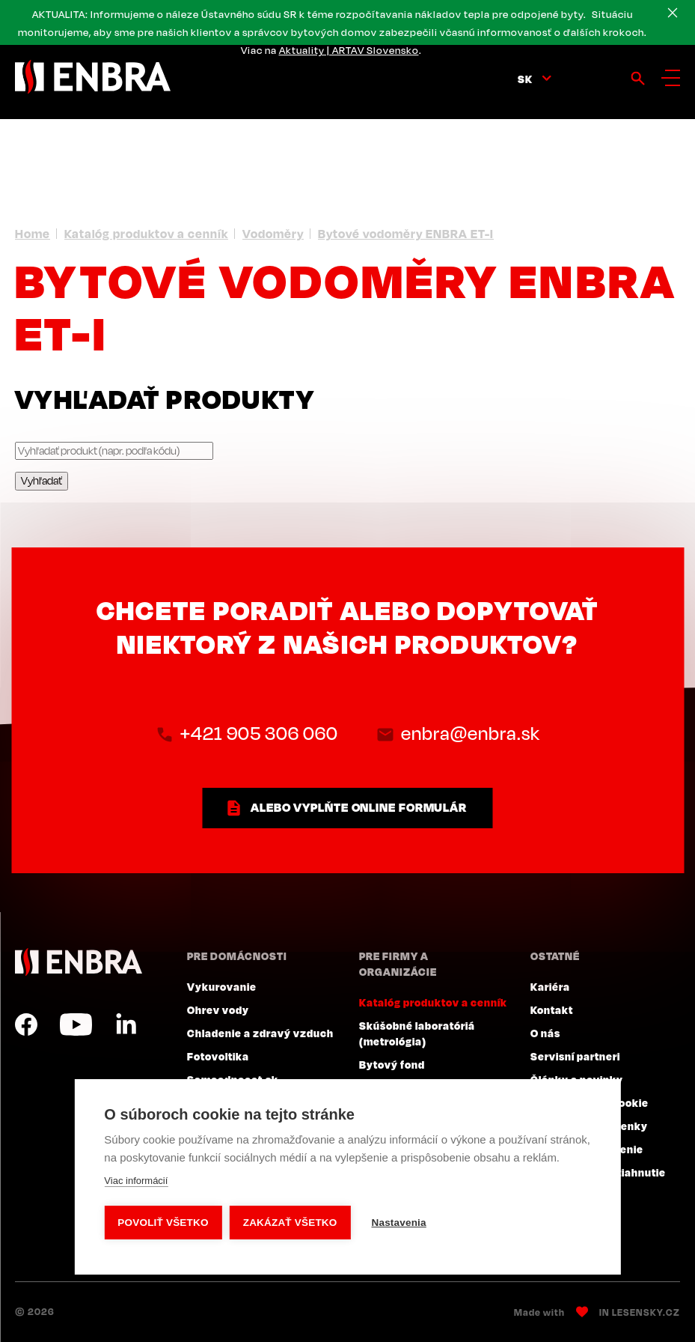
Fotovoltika (218, 1056)
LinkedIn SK (125, 1024)
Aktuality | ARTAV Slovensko (349, 50)
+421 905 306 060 (259, 733)
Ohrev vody (218, 1009)
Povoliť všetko (162, 1222)
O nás (545, 1032)
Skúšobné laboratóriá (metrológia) (417, 1033)
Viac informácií (136, 1180)
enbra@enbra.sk (470, 733)
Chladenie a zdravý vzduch (260, 1032)
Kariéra (550, 986)
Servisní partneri (575, 1056)
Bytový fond (392, 1064)
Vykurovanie (222, 986)
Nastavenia (398, 1222)
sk (525, 78)
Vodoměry (273, 233)
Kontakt (551, 1009)
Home (32, 233)
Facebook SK (26, 1024)
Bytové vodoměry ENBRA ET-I (406, 233)
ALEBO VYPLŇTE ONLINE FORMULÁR (359, 807)
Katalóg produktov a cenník (146, 233)
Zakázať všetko (290, 1222)
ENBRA (78, 962)
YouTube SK (76, 1024)
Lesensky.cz (646, 1312)
